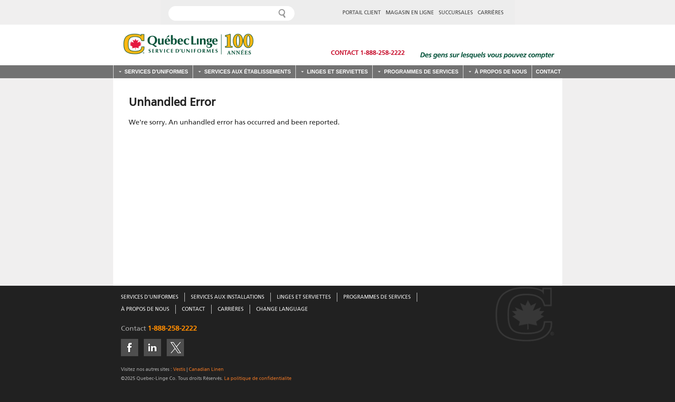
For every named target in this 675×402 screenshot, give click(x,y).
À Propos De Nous (145, 309)
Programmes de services (421, 72)
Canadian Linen (206, 369)
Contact (548, 72)
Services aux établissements (247, 72)
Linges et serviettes (337, 72)
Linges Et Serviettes (304, 297)
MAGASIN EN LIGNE (410, 13)
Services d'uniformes (156, 72)
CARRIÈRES (491, 13)
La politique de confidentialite (257, 378)
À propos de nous (501, 72)
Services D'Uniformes (149, 297)
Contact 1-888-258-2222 (368, 53)
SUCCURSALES (456, 13)
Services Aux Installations (227, 297)
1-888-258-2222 (172, 328)
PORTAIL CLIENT (361, 13)
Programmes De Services (377, 297)
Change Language (282, 309)
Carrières (231, 309)
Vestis (179, 369)
